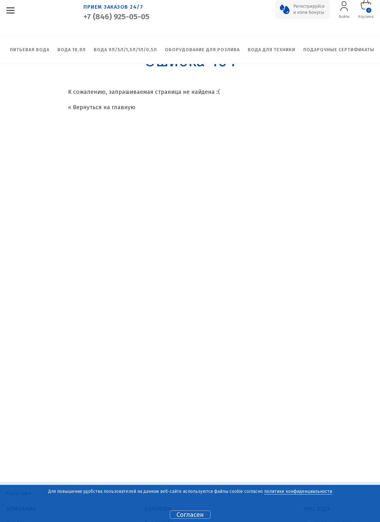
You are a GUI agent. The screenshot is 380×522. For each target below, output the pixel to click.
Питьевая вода (29, 50)
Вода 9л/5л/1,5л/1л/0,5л (125, 50)
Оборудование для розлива (202, 50)
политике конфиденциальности (298, 491)
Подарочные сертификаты (338, 50)
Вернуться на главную (104, 107)
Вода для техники (271, 50)
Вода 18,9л (71, 50)
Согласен (190, 514)
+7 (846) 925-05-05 (116, 16)
